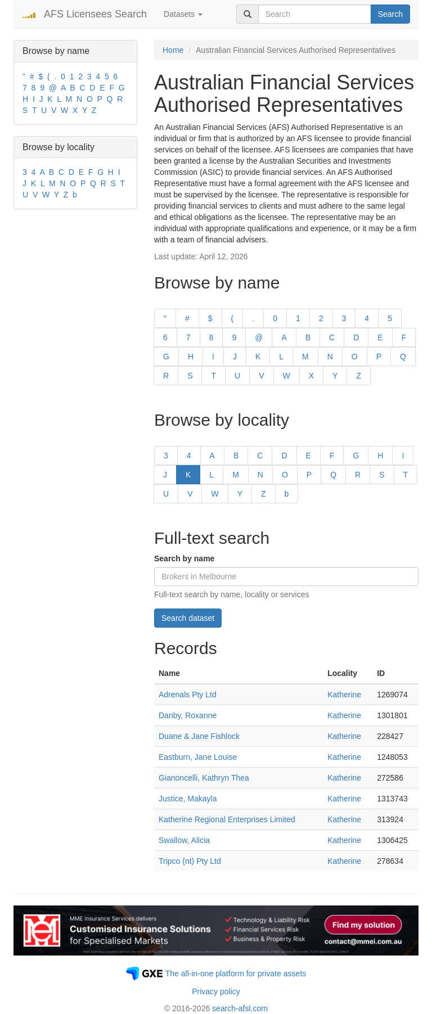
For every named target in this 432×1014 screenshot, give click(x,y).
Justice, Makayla (188, 798)
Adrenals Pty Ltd (188, 694)
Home (173, 50)
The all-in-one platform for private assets (236, 973)
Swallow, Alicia (184, 840)
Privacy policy (216, 991)
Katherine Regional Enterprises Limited (227, 819)
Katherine (344, 694)
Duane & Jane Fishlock (199, 736)
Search (390, 14)
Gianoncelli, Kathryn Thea (204, 777)
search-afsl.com (240, 1008)
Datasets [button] (183, 14)
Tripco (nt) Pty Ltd (190, 861)
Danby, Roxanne (188, 715)
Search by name (184, 558)
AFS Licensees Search (95, 14)
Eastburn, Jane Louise (198, 756)
